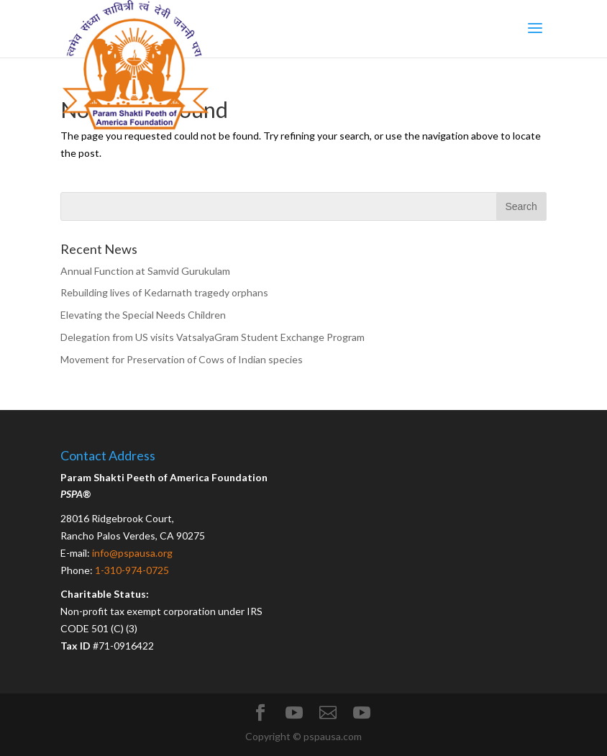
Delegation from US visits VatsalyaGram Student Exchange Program (212, 337)
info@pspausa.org (132, 553)
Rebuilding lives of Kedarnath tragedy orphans (164, 292)
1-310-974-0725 (132, 570)
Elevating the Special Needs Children (143, 315)
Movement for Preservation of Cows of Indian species (181, 359)
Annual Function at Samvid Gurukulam (145, 271)
